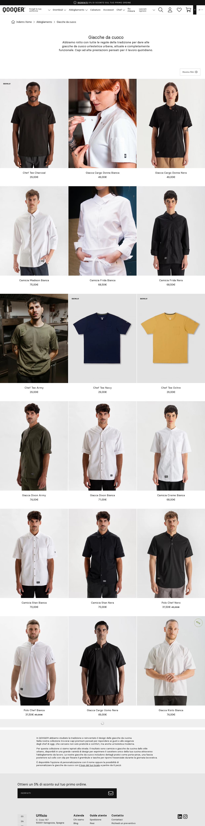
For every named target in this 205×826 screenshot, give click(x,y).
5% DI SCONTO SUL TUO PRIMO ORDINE (102, 2)
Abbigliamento (48, 22)
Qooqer (14, 10)
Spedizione (95, 819)
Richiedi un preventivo (123, 823)
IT (199, 10)
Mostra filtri (190, 72)
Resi (92, 823)
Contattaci (117, 819)
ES (22, 816)
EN (22, 821)
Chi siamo (78, 819)
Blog (75, 823)
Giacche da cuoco (72, 22)
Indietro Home (22, 22)
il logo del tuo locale (89, 765)
